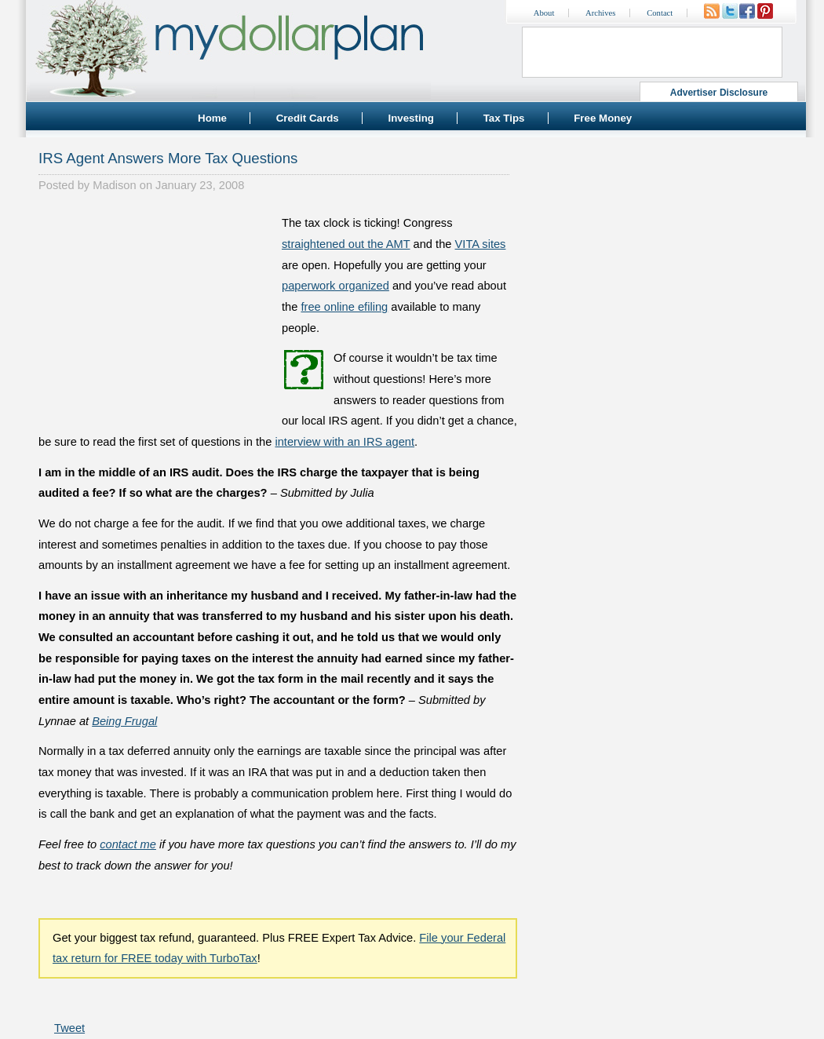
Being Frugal (124, 721)
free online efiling (344, 307)
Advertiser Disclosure (719, 92)
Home (212, 118)
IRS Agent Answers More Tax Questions (167, 158)
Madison (114, 185)
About (544, 13)
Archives (600, 13)
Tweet (69, 1028)
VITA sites (480, 244)
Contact (660, 13)
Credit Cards (307, 118)
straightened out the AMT (346, 244)
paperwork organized (335, 285)
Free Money (603, 118)
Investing (411, 118)
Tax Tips (504, 118)
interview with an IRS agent (344, 442)
